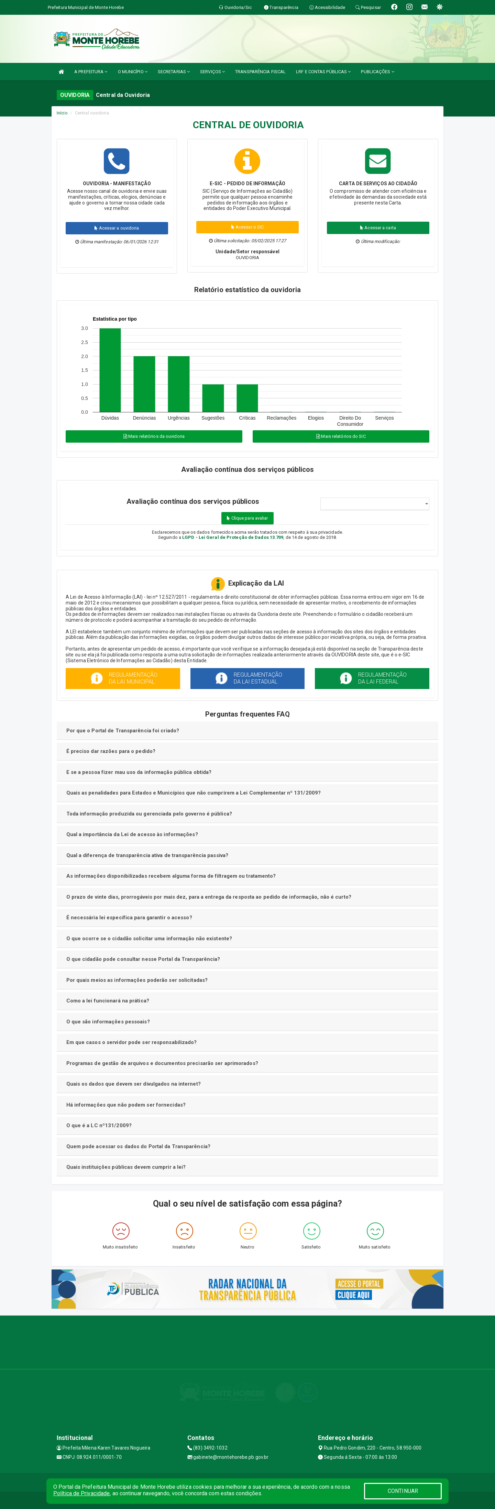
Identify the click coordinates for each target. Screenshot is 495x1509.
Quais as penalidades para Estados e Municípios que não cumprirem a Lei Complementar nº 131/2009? (193, 793)
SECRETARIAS (174, 71)
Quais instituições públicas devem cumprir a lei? (126, 1167)
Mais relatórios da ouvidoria (154, 436)
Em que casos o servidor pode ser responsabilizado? (131, 1042)
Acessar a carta (378, 227)
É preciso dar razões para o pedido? (111, 751)
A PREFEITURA (90, 71)
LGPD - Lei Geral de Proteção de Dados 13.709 (232, 537)
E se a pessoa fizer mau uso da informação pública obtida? (139, 772)
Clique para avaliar (247, 518)
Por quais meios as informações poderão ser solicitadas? (137, 980)
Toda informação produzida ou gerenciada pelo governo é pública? (149, 814)
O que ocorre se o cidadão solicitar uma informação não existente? (149, 938)
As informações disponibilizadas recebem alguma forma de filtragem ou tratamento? (171, 876)
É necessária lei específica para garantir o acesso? (129, 917)
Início (62, 112)
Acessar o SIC (247, 227)
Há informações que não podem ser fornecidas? (126, 1105)
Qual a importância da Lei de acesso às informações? (132, 834)
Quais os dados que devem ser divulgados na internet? (133, 1084)
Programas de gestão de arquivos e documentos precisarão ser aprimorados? (162, 1063)
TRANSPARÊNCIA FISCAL (260, 71)
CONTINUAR (403, 1491)
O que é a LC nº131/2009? (99, 1125)
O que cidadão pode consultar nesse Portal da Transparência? (143, 959)
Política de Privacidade (81, 1493)
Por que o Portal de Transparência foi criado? (122, 731)
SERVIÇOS (212, 71)
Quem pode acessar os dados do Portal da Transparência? (138, 1146)
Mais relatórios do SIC (340, 436)
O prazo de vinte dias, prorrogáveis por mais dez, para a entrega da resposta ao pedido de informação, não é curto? (208, 897)
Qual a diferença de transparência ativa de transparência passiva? (147, 855)
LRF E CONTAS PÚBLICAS (323, 71)
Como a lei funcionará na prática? (107, 1001)
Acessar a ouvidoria (117, 228)
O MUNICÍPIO (132, 71)
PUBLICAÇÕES (377, 71)
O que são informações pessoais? (108, 1022)
